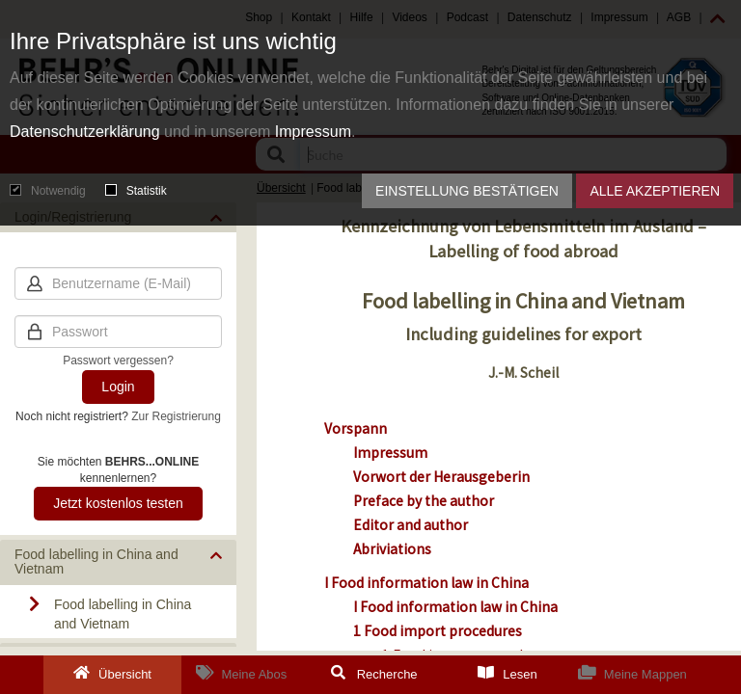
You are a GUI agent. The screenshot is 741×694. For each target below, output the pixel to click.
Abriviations (392, 549)
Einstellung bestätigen (467, 191)
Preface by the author (423, 501)
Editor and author (410, 525)
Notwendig (48, 191)
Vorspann (355, 428)
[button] (118, 562)
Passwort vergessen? (118, 360)
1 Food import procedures (437, 631)
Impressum (313, 131)
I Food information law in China (426, 583)
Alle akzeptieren (655, 191)
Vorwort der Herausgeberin (441, 476)
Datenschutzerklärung (85, 131)
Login (117, 386)
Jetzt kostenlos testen (118, 503)
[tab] (118, 562)
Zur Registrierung (176, 416)
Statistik (136, 191)
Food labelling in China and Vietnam (122, 614)
